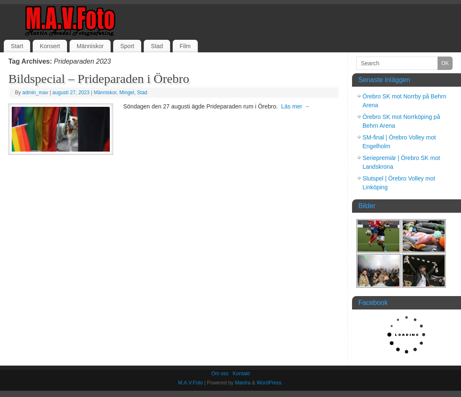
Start (17, 46)
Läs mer (295, 106)
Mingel (126, 92)
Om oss (219, 373)
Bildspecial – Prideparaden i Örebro (98, 78)
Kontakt (241, 373)
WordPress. (269, 383)
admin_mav (35, 92)
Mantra (242, 383)
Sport (127, 46)
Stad (157, 46)
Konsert (50, 46)
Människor (90, 46)
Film (184, 46)
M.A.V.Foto (190, 383)
